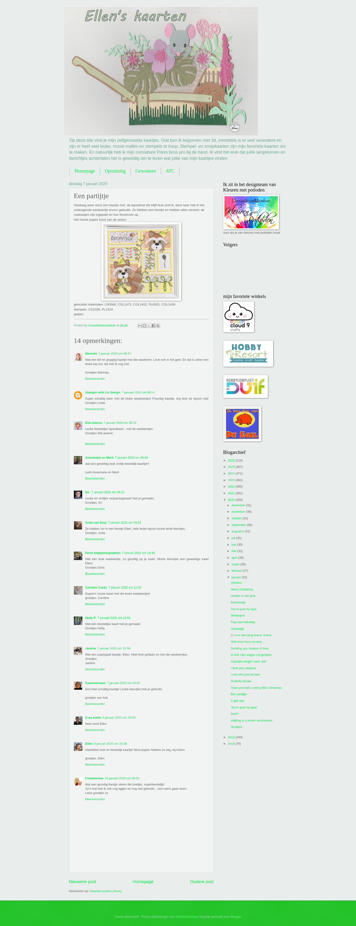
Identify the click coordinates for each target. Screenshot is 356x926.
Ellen (89, 743)
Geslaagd (237, 628)
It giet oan (237, 700)
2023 (231, 480)
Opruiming (115, 170)
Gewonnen (145, 170)
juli (234, 538)
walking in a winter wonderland (251, 720)
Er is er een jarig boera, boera (251, 635)
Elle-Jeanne (93, 422)
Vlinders (236, 582)
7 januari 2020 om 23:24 (123, 683)
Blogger (236, 916)
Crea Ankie (93, 717)
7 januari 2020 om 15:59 (113, 648)
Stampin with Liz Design (102, 392)
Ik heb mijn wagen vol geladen (251, 655)
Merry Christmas (242, 589)
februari (237, 570)
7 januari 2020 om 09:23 (124, 522)
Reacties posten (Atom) (106, 891)
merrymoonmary (187, 916)
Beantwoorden (95, 378)
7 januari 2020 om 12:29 (124, 587)
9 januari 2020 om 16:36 (110, 743)
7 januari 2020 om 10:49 (138, 553)
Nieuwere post (82, 881)
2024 (231, 473)
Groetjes (236, 727)
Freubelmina (94, 778)
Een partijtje (239, 694)
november (239, 511)
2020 (231, 500)
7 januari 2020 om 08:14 (138, 392)
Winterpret (238, 615)
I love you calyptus (243, 668)
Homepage (85, 170)
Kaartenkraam (95, 683)
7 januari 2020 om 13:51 (114, 618)
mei (234, 551)
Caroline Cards (96, 587)
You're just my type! (244, 707)
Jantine (90, 648)
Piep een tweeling (243, 622)
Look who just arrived (245, 674)
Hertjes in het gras (243, 596)
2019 (231, 737)
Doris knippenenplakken (103, 553)
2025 (231, 467)
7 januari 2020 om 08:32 (120, 422)
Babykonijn (238, 602)
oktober (237, 518)
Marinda (91, 353)
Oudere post (202, 881)
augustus (238, 531)
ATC (170, 170)
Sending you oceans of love (249, 648)
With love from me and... (247, 641)
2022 (231, 486)
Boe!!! (235, 714)
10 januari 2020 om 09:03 (122, 778)
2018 (231, 743)
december (239, 505)
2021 (231, 493)
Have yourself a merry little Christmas (256, 687)
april (235, 557)
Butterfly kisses (241, 681)
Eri (87, 492)
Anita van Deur (96, 522)
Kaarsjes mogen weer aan (248, 661)
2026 (231, 460)
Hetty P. (90, 618)
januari (237, 577)
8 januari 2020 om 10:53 (118, 717)
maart (236, 564)
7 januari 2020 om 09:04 (131, 457)
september (239, 525)
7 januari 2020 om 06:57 (114, 353)
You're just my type (243, 609)
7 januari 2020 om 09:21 (107, 492)
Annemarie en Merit (99, 457)
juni (234, 544)
